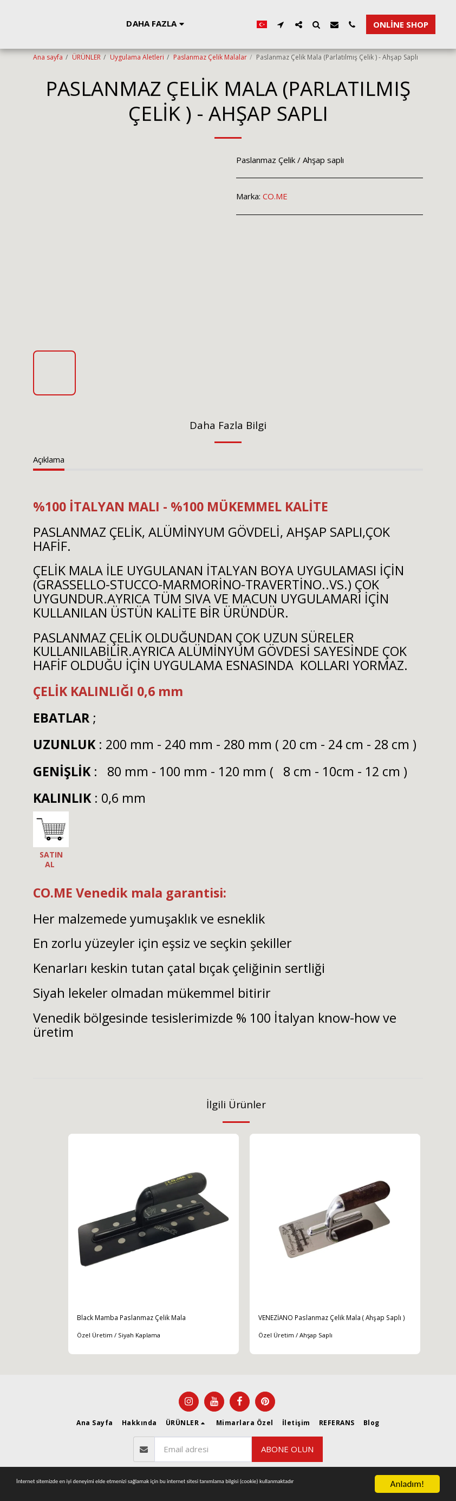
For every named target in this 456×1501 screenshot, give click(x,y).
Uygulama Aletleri (137, 57)
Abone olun (287, 1454)
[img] (153, 1219)
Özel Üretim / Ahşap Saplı (297, 1350)
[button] (434, 24)
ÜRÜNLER (86, 57)
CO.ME (275, 196)
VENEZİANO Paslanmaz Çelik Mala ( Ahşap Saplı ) (323, 1325)
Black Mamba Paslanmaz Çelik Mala (141, 1319)
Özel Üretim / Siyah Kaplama (120, 1337)
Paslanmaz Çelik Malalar (210, 57)
